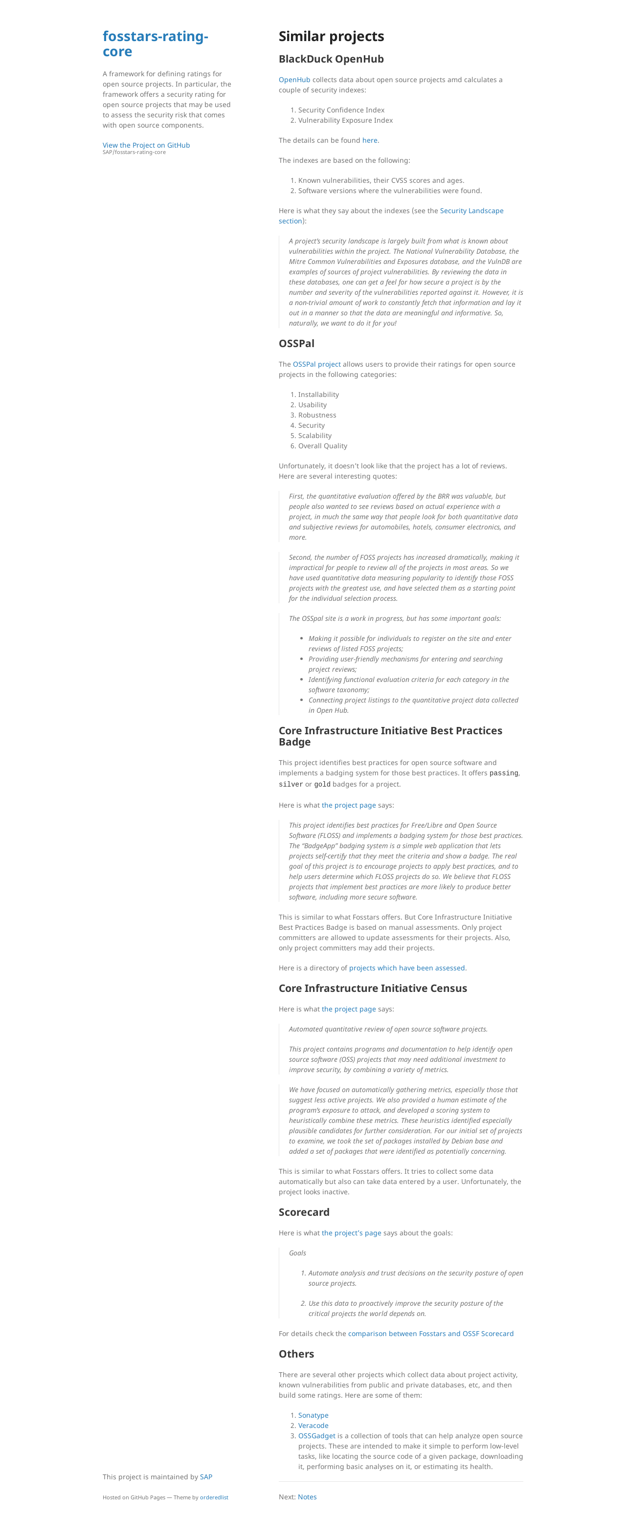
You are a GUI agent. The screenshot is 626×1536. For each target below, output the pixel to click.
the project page (349, 805)
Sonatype (313, 1415)
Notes (307, 1496)
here (370, 140)
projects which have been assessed (407, 967)
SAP (206, 1476)
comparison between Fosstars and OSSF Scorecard (431, 1333)
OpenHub (295, 79)
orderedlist (214, 1497)
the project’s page (351, 1232)
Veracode (313, 1425)
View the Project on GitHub (169, 148)
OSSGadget (316, 1435)
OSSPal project (317, 364)
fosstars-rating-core (155, 43)
